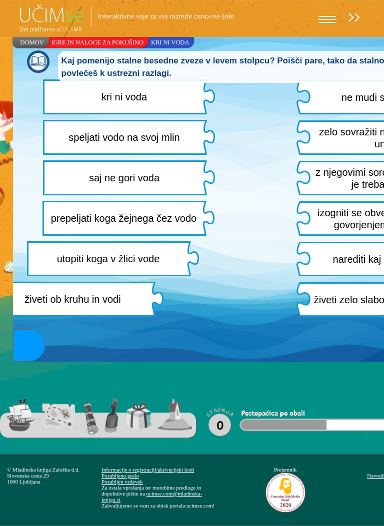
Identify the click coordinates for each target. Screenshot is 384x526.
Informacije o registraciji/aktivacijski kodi (148, 470)
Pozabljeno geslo (120, 476)
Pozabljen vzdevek (122, 482)
